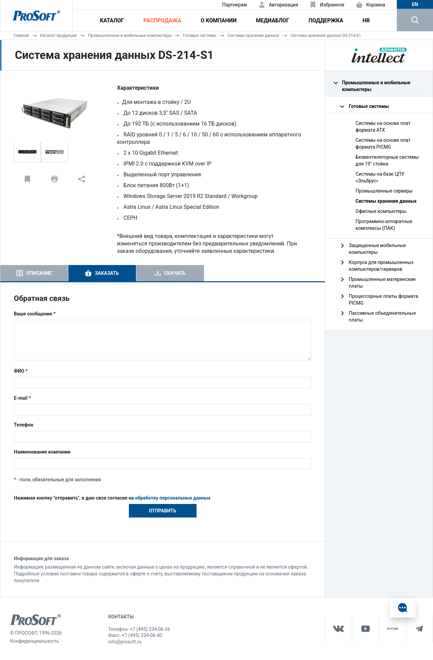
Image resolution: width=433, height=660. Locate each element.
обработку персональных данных (172, 498)
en (415, 4)
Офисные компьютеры (381, 211)
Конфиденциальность (34, 641)
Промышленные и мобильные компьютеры (130, 35)
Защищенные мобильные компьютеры (377, 249)
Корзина (375, 4)
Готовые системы (199, 35)
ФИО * (21, 371)
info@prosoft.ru (124, 641)
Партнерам (234, 4)
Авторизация (283, 4)
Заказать (107, 273)
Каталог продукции (58, 35)
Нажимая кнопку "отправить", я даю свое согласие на (112, 498)
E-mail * (22, 398)
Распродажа (162, 20)
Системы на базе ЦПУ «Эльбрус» (380, 177)
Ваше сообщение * (34, 313)
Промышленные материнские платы (382, 283)
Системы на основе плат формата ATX (383, 126)
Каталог (112, 20)
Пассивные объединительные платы (382, 316)
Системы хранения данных (253, 35)
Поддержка (326, 20)
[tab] (34, 273)
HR (366, 20)
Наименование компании (42, 452)
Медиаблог (272, 20)
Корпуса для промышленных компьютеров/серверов (381, 266)
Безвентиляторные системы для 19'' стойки (387, 160)
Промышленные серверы (384, 191)
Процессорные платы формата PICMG (383, 299)
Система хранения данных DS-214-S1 (326, 35)
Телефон (23, 424)
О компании (218, 20)
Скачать (174, 273)
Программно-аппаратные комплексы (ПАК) (384, 225)
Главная (21, 35)
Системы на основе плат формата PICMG (383, 143)
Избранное (332, 4)
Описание (38, 273)
